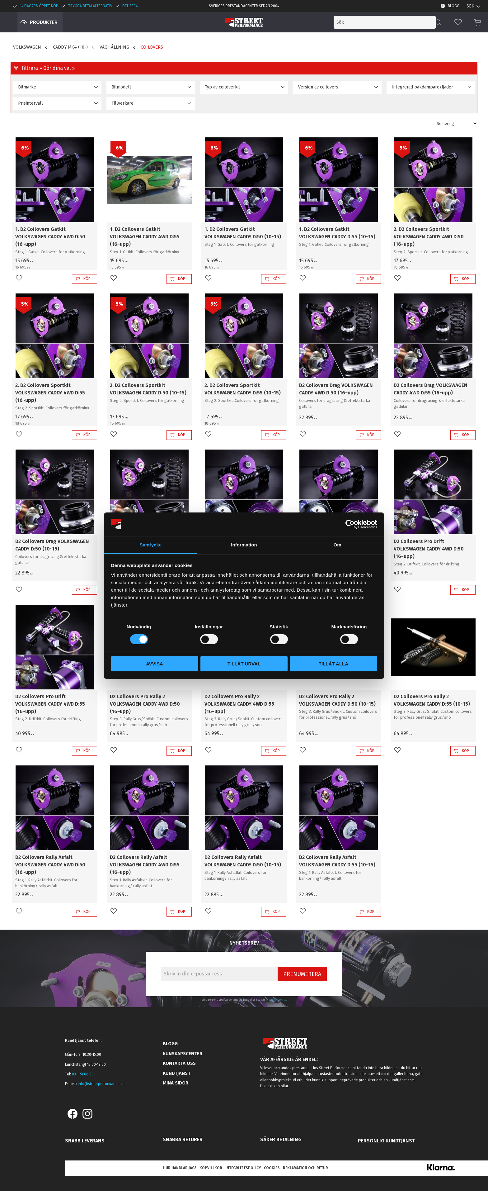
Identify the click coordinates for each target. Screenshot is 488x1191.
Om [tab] (337, 544)
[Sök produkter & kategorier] (385, 22)
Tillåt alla (333, 663)
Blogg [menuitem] (453, 6)
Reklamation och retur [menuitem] (305, 1168)
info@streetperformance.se (101, 1084)
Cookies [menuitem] (272, 1168)
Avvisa (154, 663)
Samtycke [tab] (151, 544)
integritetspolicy (276, 999)
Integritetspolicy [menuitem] (243, 1168)
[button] (458, 22)
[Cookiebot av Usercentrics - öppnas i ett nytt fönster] (350, 524)
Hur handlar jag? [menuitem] (179, 1168)
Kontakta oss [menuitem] (179, 1063)
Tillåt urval (244, 663)
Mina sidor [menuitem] (175, 1083)
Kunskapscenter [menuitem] (182, 1053)
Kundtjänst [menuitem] (176, 1073)
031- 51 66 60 (83, 1074)
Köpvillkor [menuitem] (210, 1168)
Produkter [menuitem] (44, 22)
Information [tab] (244, 544)
